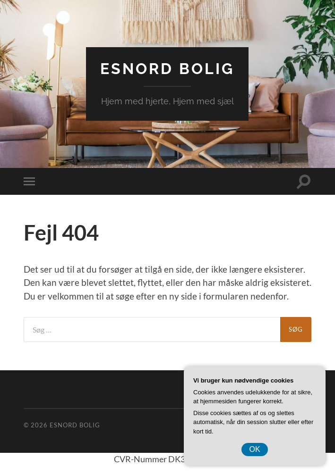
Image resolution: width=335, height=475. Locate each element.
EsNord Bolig (167, 68)
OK (254, 449)
